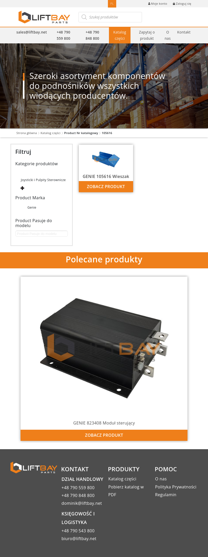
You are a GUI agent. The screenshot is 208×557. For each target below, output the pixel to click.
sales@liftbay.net (31, 32)
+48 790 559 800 (63, 35)
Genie (31, 207)
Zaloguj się (182, 3)
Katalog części (119, 35)
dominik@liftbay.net (82, 503)
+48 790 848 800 (92, 35)
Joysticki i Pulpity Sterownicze (43, 180)
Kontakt (184, 32)
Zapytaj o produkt (147, 35)
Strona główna (26, 133)
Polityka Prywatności (176, 487)
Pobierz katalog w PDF (126, 491)
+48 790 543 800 (78, 531)
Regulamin (166, 495)
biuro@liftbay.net (79, 538)
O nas (168, 35)
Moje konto (157, 3)
